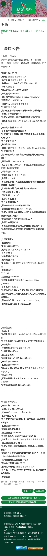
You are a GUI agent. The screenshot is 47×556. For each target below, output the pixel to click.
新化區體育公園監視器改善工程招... (24, 498)
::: (13, 1)
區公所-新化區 (23, 7)
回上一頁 (28, 491)
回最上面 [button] (40, 491)
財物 (43, 20)
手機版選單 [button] (3, 3)
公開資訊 (20, 20)
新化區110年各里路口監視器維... (23, 502)
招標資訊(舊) (33, 20)
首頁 (12, 20)
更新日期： (8, 513)
